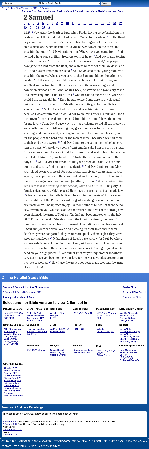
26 (59, 252)
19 (120, 23)
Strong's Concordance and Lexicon (77, 441)
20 (25, 28)
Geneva (123, 318)
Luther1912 (125, 334)
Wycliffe (123, 313)
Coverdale (133, 313)
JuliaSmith (37, 313)
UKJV (108, 316)
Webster (134, 352)
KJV (6, 313)
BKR (15, 373)
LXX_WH (65, 329)
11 (73, 23)
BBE (75, 313)
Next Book (118, 11)
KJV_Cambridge (128, 350)
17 (108, 23)
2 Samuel (44, 8)
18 (114, 23)
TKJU (99, 318)
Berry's (6, 446)
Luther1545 (125, 329)
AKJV (12, 316)
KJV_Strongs (10, 332)
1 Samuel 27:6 (10, 435)
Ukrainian (19, 395)
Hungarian (16, 381)
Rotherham (38, 316)
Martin (53, 352)
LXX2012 (31, 334)
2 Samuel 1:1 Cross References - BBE (22, 292)
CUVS (100, 353)
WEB (6, 316)
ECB (29, 321)
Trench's (20, 446)
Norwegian (9, 393)
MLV (39, 321)
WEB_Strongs (10, 339)
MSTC (100, 313)
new (20, 329)
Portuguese (14, 390)
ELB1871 (124, 339)
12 (79, 23)
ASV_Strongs (10, 336)
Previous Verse (64, 11)
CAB (44, 332)
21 (31, 28)
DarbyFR (61, 350)
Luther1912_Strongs (130, 336)
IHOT (53, 318)
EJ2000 (130, 360)
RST (15, 368)
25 (35, 247)
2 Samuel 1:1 (9, 422)
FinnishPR (16, 378)
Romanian (9, 395)
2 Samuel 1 (79, 11)
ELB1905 (134, 339)
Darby (30, 316)
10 (67, 23)
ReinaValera (79, 352)
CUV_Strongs (108, 350)
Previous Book (29, 11)
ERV (16, 313)
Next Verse (91, 11)
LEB (18, 316)
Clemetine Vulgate (105, 332)
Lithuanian (16, 388)
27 (50, 262)
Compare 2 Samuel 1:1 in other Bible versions (26, 287)
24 (50, 28)
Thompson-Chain (136, 441)
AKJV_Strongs (11, 341)
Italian (18, 383)
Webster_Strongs (12, 334)
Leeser (123, 355)
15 (96, 23)
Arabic (7, 371)
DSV (29, 350)
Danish (7, 376)
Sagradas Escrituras (83, 350)
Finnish (7, 378)
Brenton (40, 329)
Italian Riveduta (11, 386)
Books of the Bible (132, 297)
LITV (41, 318)
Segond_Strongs (58, 355)
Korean (7, 388)
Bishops (132, 318)
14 (90, 23)
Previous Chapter (46, 11)
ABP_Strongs (10, 329)
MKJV (107, 313)
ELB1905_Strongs (129, 341)
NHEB (123, 360)
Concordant (32, 318)
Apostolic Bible (49, 446)
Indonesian (9, 383)
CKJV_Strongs (11, 344)
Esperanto (16, 376)
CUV (99, 350)
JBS (88, 352)
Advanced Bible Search (134, 292)
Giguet (53, 350)
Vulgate (100, 329)
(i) (30, 32)
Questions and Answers (35, 441)
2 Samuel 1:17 (10, 424)
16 (102, 23)
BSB (6, 318)
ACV (34, 321)
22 (37, 28)
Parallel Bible (129, 287)
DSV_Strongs (38, 350)
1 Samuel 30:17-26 (12, 429)
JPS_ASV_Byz (127, 357)
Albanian (8, 368)
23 (43, 28)
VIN (90, 313)
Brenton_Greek (34, 332)
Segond (60, 352)
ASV (21, 313)
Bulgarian (15, 371)
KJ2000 (100, 316)
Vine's (32, 446)
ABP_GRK (55, 329)
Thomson (31, 329)
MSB (11, 318)
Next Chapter (104, 11)
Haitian (7, 381)
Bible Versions (23, 8)
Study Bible (7, 8)
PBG (6, 390)
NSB (81, 313)
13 (85, 23)
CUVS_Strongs (104, 355)
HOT (75, 329)
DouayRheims (126, 321)
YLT (11, 313)
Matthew (124, 316)
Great (131, 316)
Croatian (8, 373)
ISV (85, 313)
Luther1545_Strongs (130, 332)
